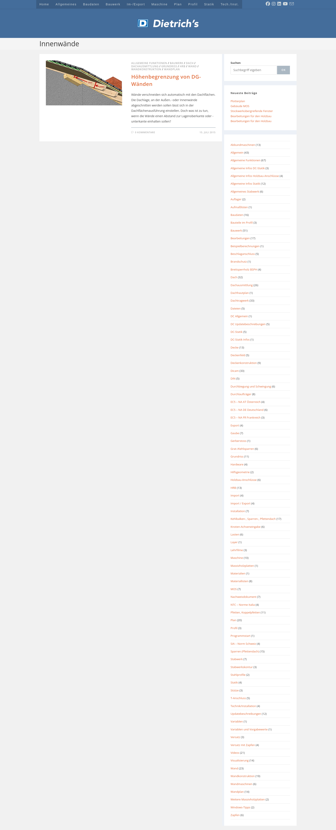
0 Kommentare (145, 132)
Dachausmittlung (145, 66)
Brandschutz (239, 261)
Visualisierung (240, 760)
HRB (182, 66)
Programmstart (240, 636)
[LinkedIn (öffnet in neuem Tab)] (279, 4)
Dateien (236, 308)
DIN (233, 378)
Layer (234, 542)
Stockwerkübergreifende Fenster (252, 111)
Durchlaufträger (241, 394)
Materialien (238, 573)
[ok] (283, 70)
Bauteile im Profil (242, 222)
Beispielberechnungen (245, 246)
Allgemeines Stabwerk (245, 191)
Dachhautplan (240, 293)
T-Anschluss (238, 698)
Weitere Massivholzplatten (248, 799)
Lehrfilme (237, 550)
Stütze (235, 690)
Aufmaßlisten (239, 207)
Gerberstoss (238, 441)
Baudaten (237, 215)
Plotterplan (238, 101)
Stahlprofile (238, 675)
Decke (234, 347)
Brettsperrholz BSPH (244, 269)
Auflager (236, 199)
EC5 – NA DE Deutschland (247, 410)
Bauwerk (176, 63)
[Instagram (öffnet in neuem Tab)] (273, 4)
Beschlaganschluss (243, 254)
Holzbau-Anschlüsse (244, 480)
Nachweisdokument (243, 597)
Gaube (235, 433)
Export (235, 425)
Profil (234, 628)
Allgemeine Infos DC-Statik (248, 168)
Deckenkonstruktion (244, 363)
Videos (235, 753)
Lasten (235, 534)
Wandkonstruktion (146, 69)
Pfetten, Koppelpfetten (245, 612)
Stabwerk (237, 659)
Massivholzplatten (242, 566)
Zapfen (235, 815)
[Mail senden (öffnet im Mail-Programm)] (291, 3)
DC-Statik (237, 332)
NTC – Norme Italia (243, 605)
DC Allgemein (239, 316)
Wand (192, 66)
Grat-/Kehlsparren (242, 449)
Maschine (237, 558)
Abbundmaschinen (243, 145)
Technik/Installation (243, 706)
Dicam (235, 371)
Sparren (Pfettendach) (245, 651)
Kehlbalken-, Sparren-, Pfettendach (253, 519)
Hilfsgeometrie (240, 472)
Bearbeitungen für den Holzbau (251, 116)
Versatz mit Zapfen (243, 745)
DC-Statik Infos (240, 339)
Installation (238, 511)
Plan (233, 620)
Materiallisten (239, 581)
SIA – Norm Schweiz (243, 644)
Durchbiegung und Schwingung (251, 386)
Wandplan (172, 69)
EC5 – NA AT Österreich (246, 402)
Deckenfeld (238, 355)
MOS (234, 589)
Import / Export (240, 503)
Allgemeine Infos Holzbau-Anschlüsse (255, 176)
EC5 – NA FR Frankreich (246, 417)
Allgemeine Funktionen (149, 63)
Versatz (235, 737)
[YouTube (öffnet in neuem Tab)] (285, 4)
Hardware (237, 464)
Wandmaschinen (241, 784)
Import (235, 495)
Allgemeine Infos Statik (245, 183)
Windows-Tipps (240, 807)
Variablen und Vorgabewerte (249, 729)
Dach (190, 63)
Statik (234, 682)
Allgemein (237, 152)
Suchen (236, 63)
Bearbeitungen (240, 238)
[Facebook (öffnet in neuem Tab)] (268, 4)
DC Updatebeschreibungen (248, 324)
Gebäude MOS (240, 106)
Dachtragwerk (240, 300)
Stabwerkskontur (242, 667)
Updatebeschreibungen (246, 714)
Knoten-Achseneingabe (246, 527)
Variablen (237, 721)
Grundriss (169, 66)
